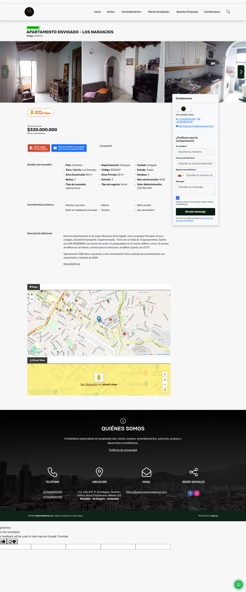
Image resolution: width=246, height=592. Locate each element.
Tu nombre (182, 146)
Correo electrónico (186, 158)
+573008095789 (187, 119)
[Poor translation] (12, 541)
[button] (109, 99)
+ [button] (32, 294)
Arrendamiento (131, 11)
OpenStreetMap (163, 354)
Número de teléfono (186, 169)
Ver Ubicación (89, 384)
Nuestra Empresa (187, 11)
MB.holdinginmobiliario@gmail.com (196, 126)
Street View (41, 112)
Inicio (97, 11)
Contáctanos (212, 11)
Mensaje (180, 181)
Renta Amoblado (158, 11)
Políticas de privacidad (123, 450)
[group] (41, 71)
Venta (110, 11)
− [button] (32, 299)
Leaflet (145, 354)
